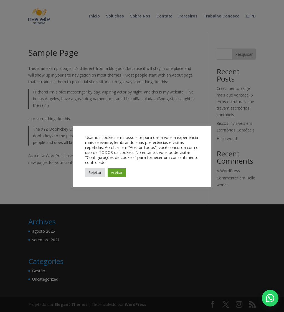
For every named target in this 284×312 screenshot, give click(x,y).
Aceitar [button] (117, 172)
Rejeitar (95, 172)
